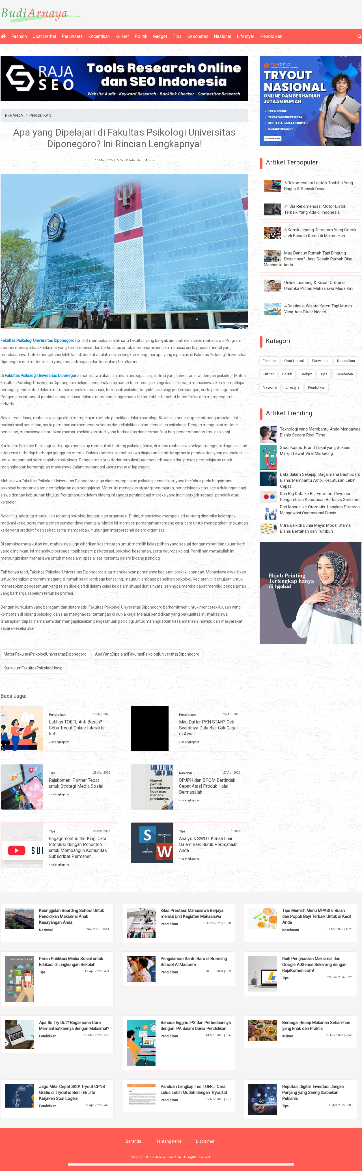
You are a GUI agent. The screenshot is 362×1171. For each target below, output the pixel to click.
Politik (141, 36)
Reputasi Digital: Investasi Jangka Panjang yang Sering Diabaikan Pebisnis (313, 1092)
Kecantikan (99, 36)
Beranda (133, 1141)
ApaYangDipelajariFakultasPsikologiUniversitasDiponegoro (147, 654)
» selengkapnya (59, 742)
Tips (177, 36)
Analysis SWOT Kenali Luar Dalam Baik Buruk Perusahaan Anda (208, 844)
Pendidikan (271, 36)
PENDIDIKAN (40, 115)
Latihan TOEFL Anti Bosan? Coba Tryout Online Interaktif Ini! (77, 728)
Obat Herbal (44, 36)
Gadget (160, 36)
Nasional (222, 36)
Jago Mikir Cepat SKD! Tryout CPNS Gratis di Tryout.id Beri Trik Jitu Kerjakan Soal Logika (72, 1092)
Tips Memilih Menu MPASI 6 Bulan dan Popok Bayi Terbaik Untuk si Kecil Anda (316, 916)
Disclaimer (205, 1141)
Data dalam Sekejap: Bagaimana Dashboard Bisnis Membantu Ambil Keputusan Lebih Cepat (320, 480)
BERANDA (14, 115)
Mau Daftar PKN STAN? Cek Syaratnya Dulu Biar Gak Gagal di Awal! (208, 728)
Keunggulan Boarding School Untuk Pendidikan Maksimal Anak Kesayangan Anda (71, 916)
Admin (150, 160)
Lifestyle (246, 36)
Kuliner (122, 36)
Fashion (19, 36)
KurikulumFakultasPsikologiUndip (33, 668)
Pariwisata (72, 36)
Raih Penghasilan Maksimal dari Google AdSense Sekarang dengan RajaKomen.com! (314, 964)
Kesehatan (197, 36)
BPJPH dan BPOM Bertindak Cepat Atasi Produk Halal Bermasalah (207, 786)
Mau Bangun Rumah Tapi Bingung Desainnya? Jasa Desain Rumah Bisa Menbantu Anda (308, 259)
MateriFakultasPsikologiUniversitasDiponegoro (45, 654)
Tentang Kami (168, 1141)
